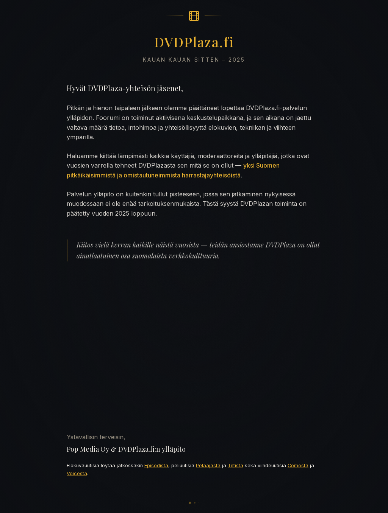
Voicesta (77, 473)
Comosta (298, 465)
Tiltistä (235, 465)
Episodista (156, 465)
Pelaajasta (208, 465)
